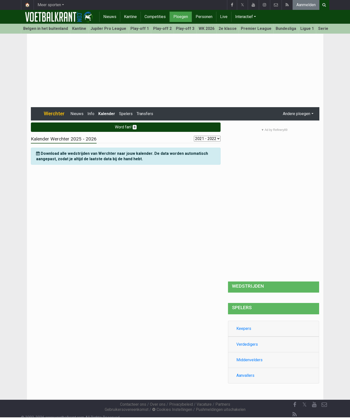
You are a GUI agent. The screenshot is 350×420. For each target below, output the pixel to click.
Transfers (145, 113)
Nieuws (109, 16)
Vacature (204, 404)
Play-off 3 (185, 28)
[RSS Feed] (295, 415)
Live (223, 16)
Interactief (244, 16)
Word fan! (126, 127)
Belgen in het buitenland (45, 28)
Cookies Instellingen (172, 409)
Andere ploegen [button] (296, 113)
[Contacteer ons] (324, 405)
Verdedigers (247, 344)
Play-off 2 (162, 28)
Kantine (130, 16)
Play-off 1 (139, 28)
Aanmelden (306, 4)
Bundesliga (286, 28)
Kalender (106, 113)
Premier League (256, 28)
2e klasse (228, 28)
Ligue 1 (307, 28)
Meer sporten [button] (49, 4)
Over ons (157, 404)
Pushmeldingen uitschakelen (221, 409)
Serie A (325, 28)
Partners (222, 404)
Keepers (243, 328)
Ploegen (180, 16)
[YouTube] (314, 405)
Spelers (126, 113)
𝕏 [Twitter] (304, 404)
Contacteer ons (133, 404)
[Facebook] (295, 405)
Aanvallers (245, 375)
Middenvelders (249, 360)
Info (90, 113)
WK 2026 (206, 28)
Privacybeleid (181, 404)
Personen (204, 16)
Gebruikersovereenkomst (126, 409)
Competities (155, 16)
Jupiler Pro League (108, 28)
